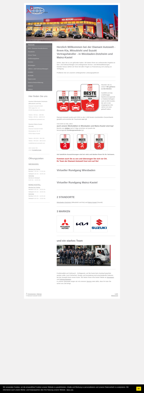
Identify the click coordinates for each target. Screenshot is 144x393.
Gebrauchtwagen (65, 279)
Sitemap (39, 294)
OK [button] (139, 388)
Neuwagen (110, 277)
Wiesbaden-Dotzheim (64, 202)
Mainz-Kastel (92, 202)
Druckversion (31, 294)
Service (89, 281)
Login (116, 294)
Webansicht (114, 295)
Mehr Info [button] (70, 390)
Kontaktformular (36, 150)
